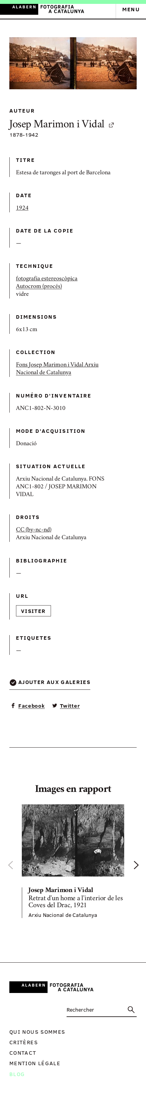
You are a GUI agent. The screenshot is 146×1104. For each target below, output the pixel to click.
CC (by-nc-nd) (33, 530)
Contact (23, 1052)
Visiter (33, 610)
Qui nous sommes (37, 1031)
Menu (131, 9)
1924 (22, 208)
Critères (23, 1042)
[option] (73, 861)
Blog (17, 1074)
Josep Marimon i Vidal (62, 125)
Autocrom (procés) (39, 287)
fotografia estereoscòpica (46, 279)
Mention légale (34, 1063)
